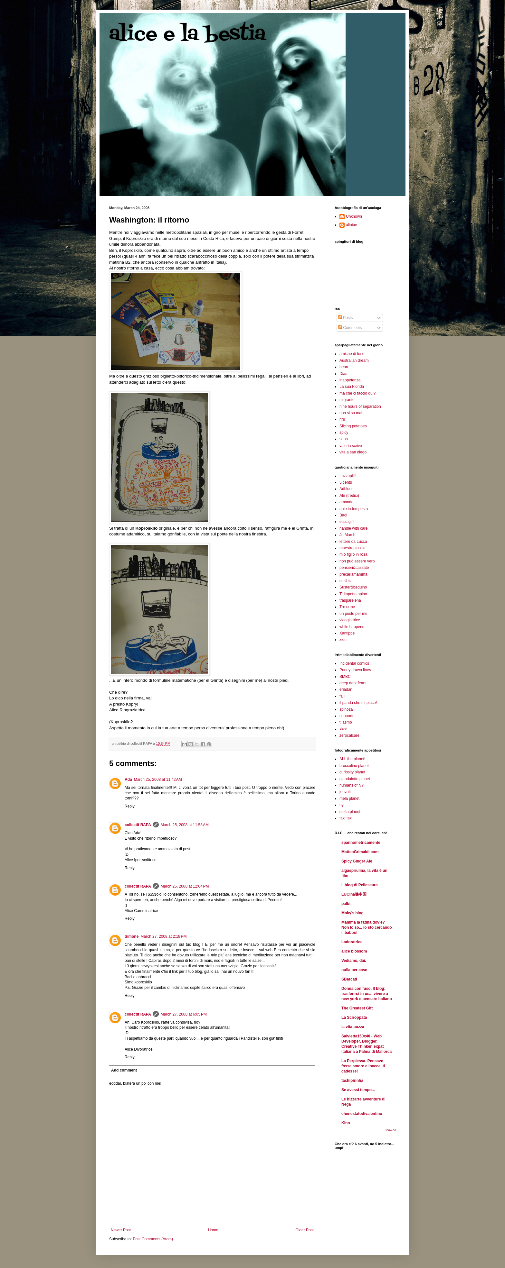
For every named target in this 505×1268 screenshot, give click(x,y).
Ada (128, 779)
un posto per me (353, 613)
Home (213, 1230)
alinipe (351, 225)
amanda (346, 502)
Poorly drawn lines (355, 670)
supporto (347, 716)
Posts (345, 317)
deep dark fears (352, 683)
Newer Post (121, 1230)
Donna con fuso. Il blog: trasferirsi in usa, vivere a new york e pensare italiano (366, 993)
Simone (131, 936)
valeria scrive (350, 445)
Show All (390, 1130)
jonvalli (345, 791)
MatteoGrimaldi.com (359, 852)
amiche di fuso (351, 353)
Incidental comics (354, 663)
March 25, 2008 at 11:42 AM (158, 779)
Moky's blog (352, 913)
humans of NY (351, 785)
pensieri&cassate (354, 567)
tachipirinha (352, 1080)
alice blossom (354, 951)
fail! (342, 696)
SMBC (345, 676)
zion (343, 639)
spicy (343, 432)
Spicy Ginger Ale (356, 861)
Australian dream (354, 360)
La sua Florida (351, 386)
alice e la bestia (187, 34)
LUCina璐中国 (354, 894)
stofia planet (349, 811)
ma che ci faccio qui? (357, 393)
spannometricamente (360, 842)
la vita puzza (352, 1027)
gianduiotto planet (354, 779)
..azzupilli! (348, 476)
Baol (343, 515)
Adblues (346, 489)
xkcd (343, 729)
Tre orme (347, 607)
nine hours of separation (360, 406)
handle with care (353, 528)
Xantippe (347, 633)
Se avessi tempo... (358, 1090)
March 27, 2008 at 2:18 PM (163, 936)
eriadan (345, 689)
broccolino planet (354, 765)
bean (343, 367)
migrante (347, 399)
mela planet (349, 798)
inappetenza (349, 380)
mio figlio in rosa (353, 554)
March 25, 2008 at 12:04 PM (185, 886)
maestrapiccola (352, 548)
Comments (350, 327)
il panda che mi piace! (358, 702)
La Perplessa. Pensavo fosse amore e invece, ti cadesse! (363, 1066)
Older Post (304, 1230)
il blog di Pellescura (359, 885)
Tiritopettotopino (353, 594)
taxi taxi (346, 818)
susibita (346, 581)
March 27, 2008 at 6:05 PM (184, 1014)
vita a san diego (353, 452)
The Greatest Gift (357, 1008)
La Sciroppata (354, 1017)
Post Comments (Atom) (153, 1239)
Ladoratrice (351, 942)
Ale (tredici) (349, 495)
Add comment (124, 1070)
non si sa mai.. (351, 413)
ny (341, 805)
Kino (345, 1123)
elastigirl (346, 521)
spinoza (346, 709)
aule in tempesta (353, 508)
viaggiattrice (349, 620)
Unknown (354, 216)
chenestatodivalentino (361, 1113)
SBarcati (349, 979)
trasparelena (350, 600)
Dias (343, 373)
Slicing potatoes (353, 426)
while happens (351, 627)
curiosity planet (352, 772)
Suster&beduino (353, 587)
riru (342, 419)
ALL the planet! (352, 759)
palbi (345, 903)
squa (343, 439)
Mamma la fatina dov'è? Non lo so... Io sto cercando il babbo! (366, 927)
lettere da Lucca (353, 541)
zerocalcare (349, 735)
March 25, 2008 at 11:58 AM (185, 825)
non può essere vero (357, 561)
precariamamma (353, 574)
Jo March (347, 535)
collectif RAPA (138, 825)
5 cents (345, 482)
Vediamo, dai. (353, 960)
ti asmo (345, 722)
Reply (130, 806)
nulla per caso (354, 970)
